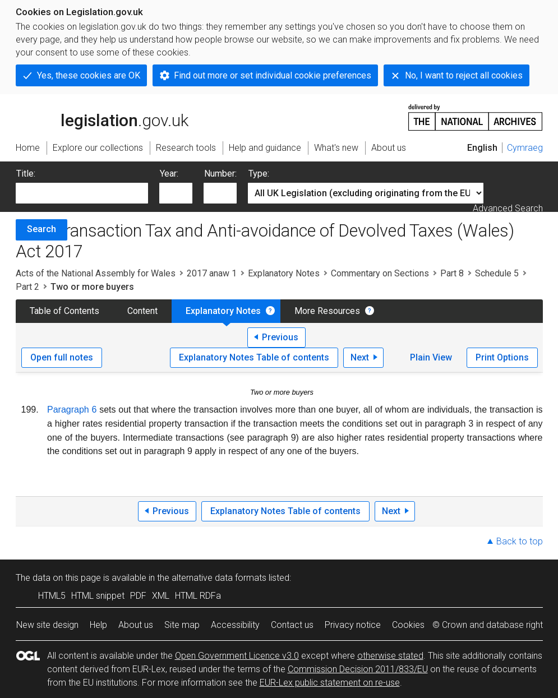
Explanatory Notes (284, 273)
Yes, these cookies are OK (88, 75)
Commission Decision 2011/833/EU (358, 669)
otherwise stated (390, 655)
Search (41, 229)
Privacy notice (353, 625)
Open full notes (61, 357)
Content (142, 311)
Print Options (502, 357)
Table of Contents (64, 311)
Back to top (519, 541)
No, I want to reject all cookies (464, 75)
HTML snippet (97, 595)
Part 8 (452, 273)
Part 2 (27, 286)
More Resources (327, 311)
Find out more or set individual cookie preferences (272, 75)
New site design (47, 625)
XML (160, 595)
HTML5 (52, 595)
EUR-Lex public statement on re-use (330, 682)
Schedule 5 (497, 273)
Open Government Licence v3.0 (237, 655)
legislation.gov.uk (102, 117)
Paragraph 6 (71, 409)
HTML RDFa (198, 595)
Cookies (408, 625)
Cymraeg (525, 147)
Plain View (431, 357)
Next (360, 357)
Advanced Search (508, 208)
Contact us (292, 625)
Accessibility (235, 625)
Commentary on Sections (380, 273)
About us (135, 625)
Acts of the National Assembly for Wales (96, 273)
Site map (182, 625)
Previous (280, 337)
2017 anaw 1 (212, 273)
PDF (138, 595)
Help (98, 625)
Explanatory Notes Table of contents (254, 357)
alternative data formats (219, 577)
